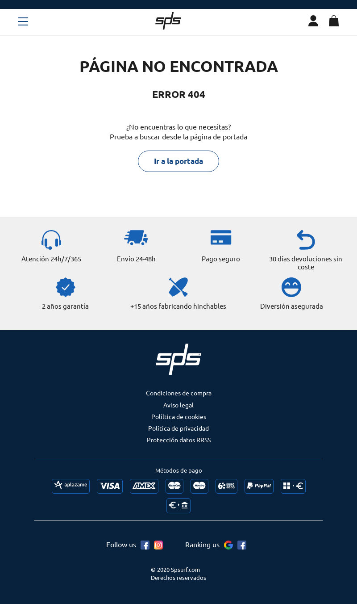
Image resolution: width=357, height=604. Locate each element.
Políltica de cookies (178, 416)
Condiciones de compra (179, 393)
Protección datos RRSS (179, 440)
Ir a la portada (178, 161)
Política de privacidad (178, 428)
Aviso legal (178, 405)
